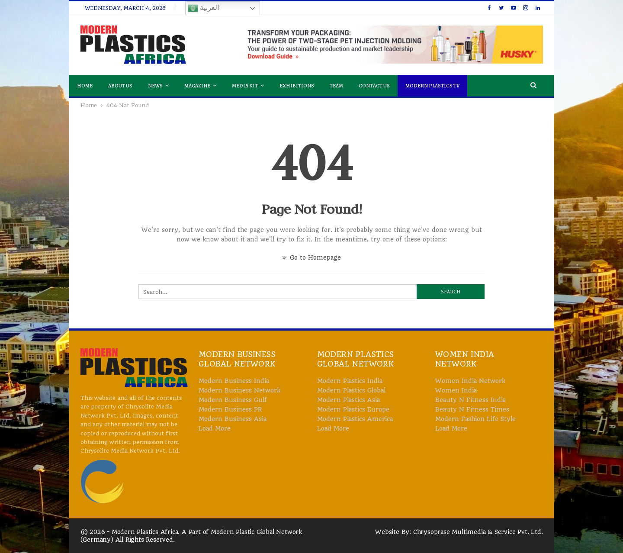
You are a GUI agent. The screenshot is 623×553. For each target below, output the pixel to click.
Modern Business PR (230, 409)
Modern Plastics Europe (353, 409)
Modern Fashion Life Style (475, 418)
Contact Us (374, 85)
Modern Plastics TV (432, 85)
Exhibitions (296, 85)
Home (85, 85)
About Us (120, 85)
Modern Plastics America (355, 418)
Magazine (197, 85)
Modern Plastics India (349, 380)
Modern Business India (234, 380)
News (155, 85)
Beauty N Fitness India (470, 399)
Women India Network (470, 380)
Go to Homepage (312, 257)
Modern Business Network (239, 390)
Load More (215, 428)
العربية (203, 8)
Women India (456, 390)
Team (336, 85)
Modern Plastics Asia (348, 399)
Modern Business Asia (233, 418)
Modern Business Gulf (233, 399)
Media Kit (245, 85)
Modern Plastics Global (351, 390)
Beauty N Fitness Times (472, 409)
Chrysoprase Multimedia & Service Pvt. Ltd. (478, 531)
